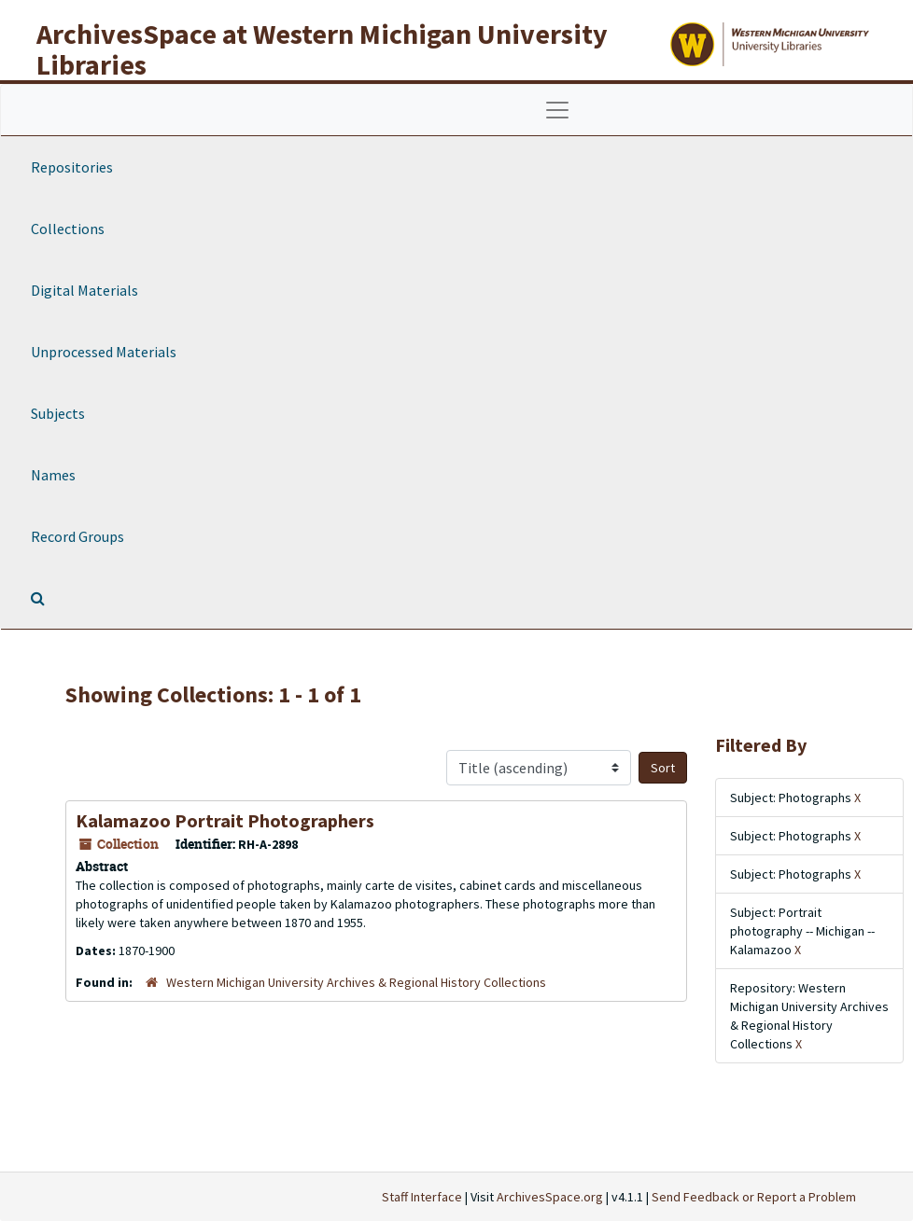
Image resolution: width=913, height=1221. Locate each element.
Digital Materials (84, 290)
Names (53, 474)
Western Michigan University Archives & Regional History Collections (356, 982)
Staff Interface (422, 1196)
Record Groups (77, 536)
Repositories (72, 167)
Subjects (58, 413)
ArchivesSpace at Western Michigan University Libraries (322, 49)
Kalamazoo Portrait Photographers (225, 820)
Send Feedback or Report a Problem (754, 1196)
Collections (68, 228)
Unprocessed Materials (103, 351)
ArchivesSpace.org (550, 1196)
